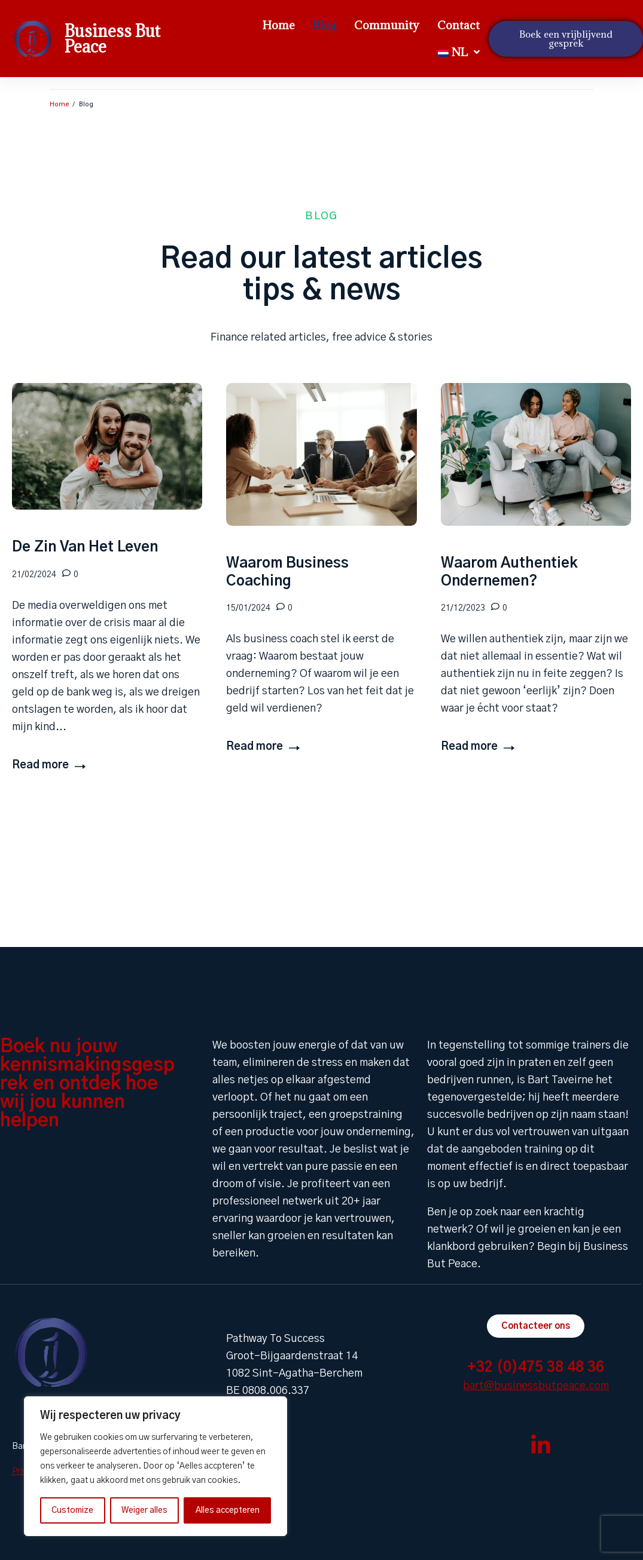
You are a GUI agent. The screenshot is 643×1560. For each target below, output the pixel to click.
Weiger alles (144, 1510)
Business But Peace (112, 38)
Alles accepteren (228, 1510)
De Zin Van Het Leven (85, 547)
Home (59, 104)
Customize (72, 1510)
